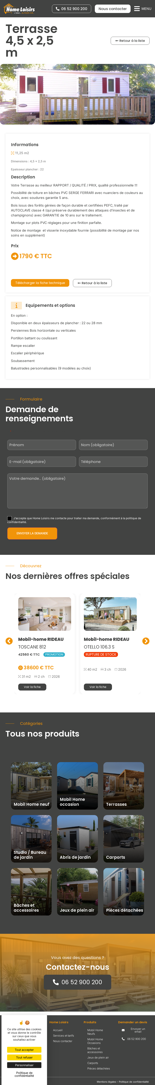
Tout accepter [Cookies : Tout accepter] (24, 1050)
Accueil (58, 1030)
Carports (92, 1063)
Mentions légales (106, 1081)
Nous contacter (62, 1041)
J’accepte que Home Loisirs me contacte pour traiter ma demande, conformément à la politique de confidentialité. (74, 519)
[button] (142, 8)
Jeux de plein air (98, 1057)
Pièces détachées (98, 1068)
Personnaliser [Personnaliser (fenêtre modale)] (24, 1065)
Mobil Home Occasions (95, 1041)
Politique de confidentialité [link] (24, 1074)
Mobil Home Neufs (95, 1032)
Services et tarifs (63, 1035)
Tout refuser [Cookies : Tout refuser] (24, 1057)
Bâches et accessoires (95, 1050)
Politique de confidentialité (134, 1081)
